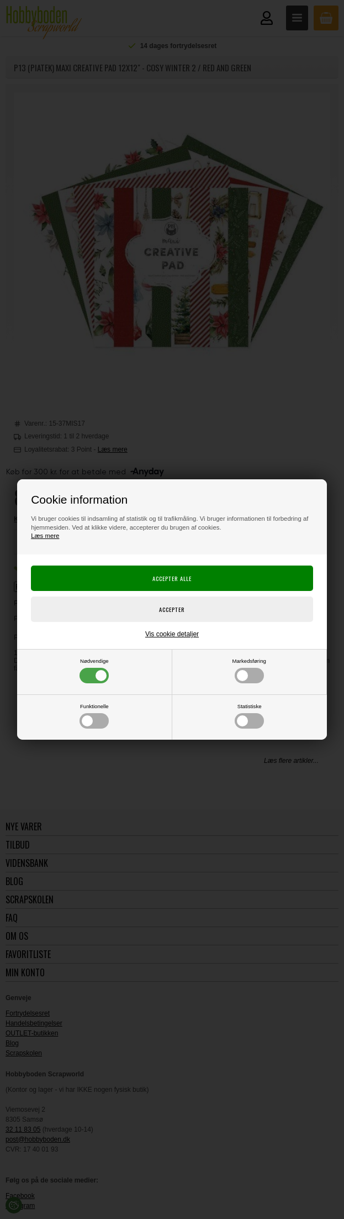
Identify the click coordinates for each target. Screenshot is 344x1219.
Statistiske (249, 716)
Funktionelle (94, 716)
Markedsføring (249, 670)
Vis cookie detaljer (172, 634)
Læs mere (45, 535)
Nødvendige (94, 670)
